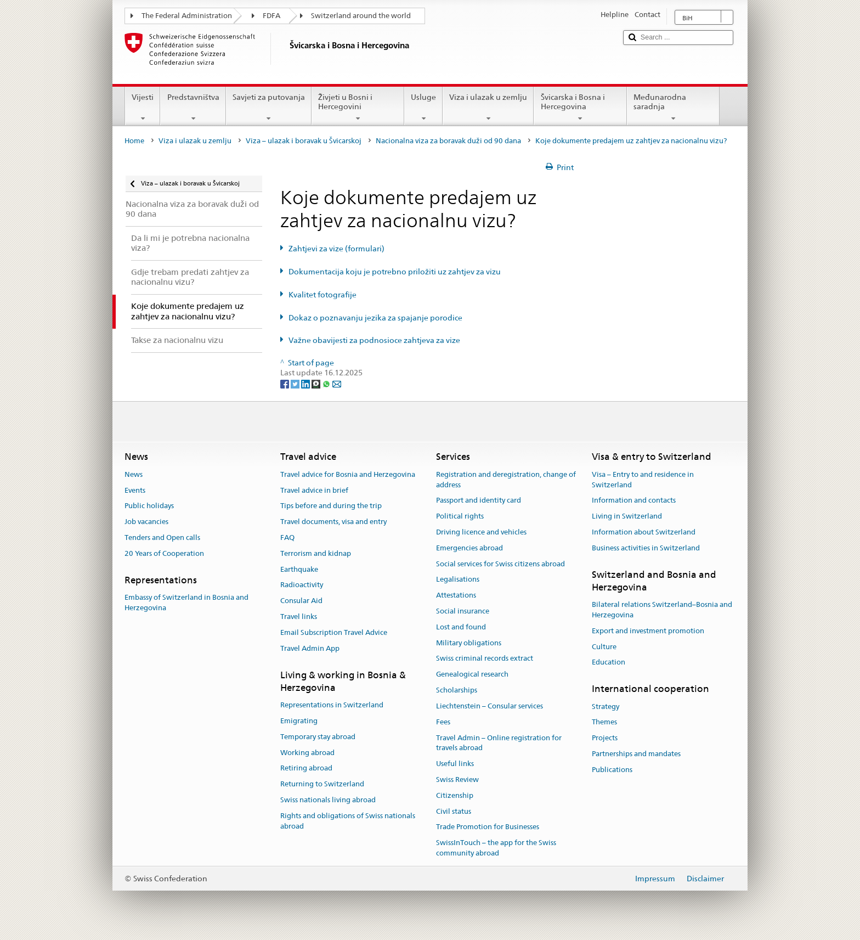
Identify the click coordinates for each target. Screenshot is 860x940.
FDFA (271, 16)
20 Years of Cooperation (164, 553)
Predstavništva (193, 107)
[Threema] (317, 383)
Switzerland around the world (361, 16)
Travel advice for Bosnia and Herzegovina (347, 474)
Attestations (456, 595)
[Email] (336, 383)
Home (134, 141)
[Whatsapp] (327, 383)
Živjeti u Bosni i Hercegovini (358, 107)
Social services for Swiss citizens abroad (500, 564)
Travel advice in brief (314, 490)
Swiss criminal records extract (484, 659)
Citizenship (454, 795)
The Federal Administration (187, 16)
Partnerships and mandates (636, 754)
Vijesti (143, 107)
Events (135, 490)
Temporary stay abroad (317, 737)
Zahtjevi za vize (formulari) (336, 248)
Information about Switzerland (643, 532)
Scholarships (456, 690)
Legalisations (457, 580)
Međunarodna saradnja (673, 107)
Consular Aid (301, 600)
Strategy (605, 706)
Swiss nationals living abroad (328, 800)
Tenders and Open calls (162, 537)
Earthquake (299, 569)
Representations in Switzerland (331, 705)
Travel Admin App (310, 648)
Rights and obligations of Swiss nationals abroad (347, 821)
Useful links (455, 763)
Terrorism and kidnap (315, 553)
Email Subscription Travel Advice (333, 632)
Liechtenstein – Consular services (489, 706)
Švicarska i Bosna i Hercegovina (580, 107)
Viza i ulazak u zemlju (488, 107)
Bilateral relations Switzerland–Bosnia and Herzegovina (662, 609)
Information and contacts (634, 501)
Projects (605, 738)
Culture (604, 647)
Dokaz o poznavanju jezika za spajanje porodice (375, 317)
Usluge (423, 107)
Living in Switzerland (627, 516)
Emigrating (299, 721)
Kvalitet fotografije (322, 294)
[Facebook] (285, 383)
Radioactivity (301, 585)
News (134, 474)
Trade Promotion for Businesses (487, 827)
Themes (604, 722)
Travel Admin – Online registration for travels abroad (499, 743)
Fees (443, 722)
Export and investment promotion (648, 631)
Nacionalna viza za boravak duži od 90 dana (448, 141)
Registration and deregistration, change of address (506, 479)
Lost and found (461, 627)
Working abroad (307, 752)
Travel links (298, 616)
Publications (612, 769)
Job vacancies (146, 521)
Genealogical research (472, 675)
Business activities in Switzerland (646, 548)
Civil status (453, 811)
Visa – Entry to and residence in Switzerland (643, 479)
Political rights (460, 516)
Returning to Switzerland (322, 784)
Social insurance (462, 611)
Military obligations (468, 643)
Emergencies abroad (469, 548)
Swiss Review (457, 779)
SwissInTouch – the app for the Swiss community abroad (496, 847)
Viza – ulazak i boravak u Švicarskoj (303, 141)
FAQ (287, 537)
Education (608, 662)
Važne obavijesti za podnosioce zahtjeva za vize (374, 340)
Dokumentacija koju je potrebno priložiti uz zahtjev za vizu (394, 271)
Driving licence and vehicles (481, 532)
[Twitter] (296, 383)
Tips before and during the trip (331, 506)
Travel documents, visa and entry (333, 521)
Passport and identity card (478, 501)
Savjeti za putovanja (269, 107)
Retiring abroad (306, 768)
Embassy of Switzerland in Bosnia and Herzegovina (186, 602)
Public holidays (149, 506)
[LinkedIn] (306, 383)
